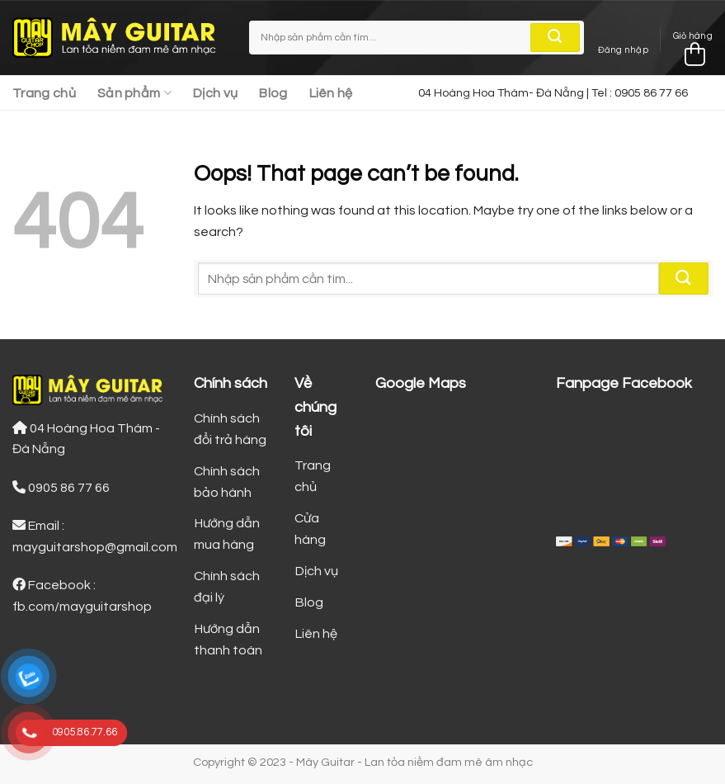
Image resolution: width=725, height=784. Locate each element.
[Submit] (555, 38)
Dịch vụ (215, 93)
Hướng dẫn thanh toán (228, 639)
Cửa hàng (310, 529)
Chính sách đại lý (227, 586)
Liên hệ (331, 93)
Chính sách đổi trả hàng (230, 429)
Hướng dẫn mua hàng (227, 534)
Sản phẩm (134, 93)
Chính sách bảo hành (227, 482)
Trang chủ (44, 93)
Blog (273, 93)
